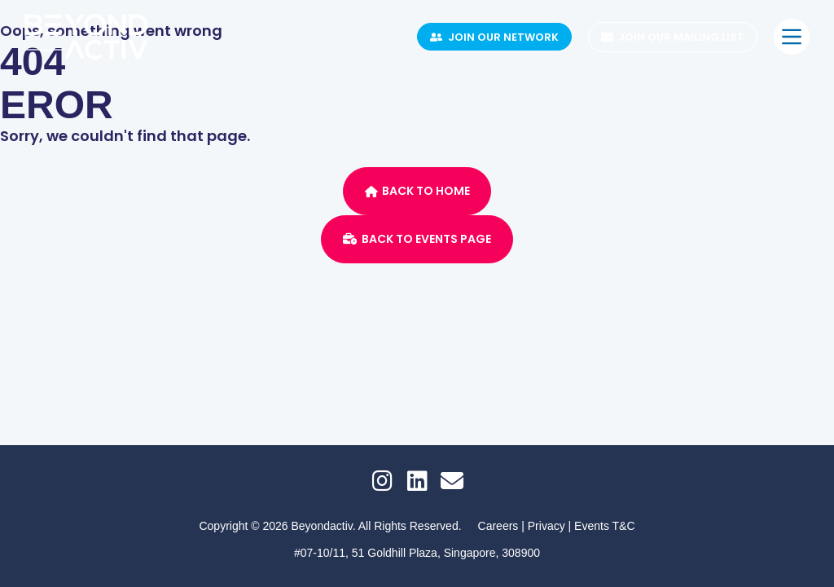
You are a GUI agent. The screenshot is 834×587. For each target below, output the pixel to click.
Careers (498, 525)
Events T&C (604, 525)
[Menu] (792, 37)
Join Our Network (494, 37)
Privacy (548, 525)
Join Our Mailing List (673, 37)
